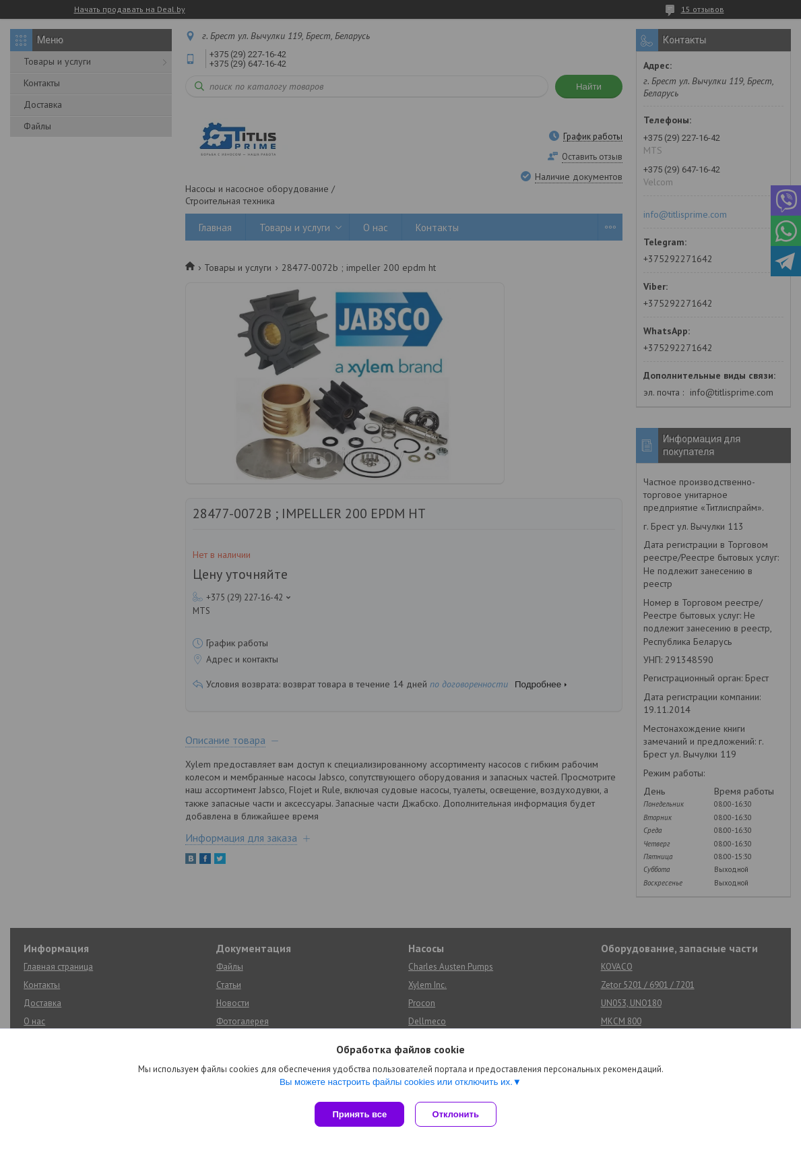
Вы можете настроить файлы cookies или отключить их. (396, 1085)
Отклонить (458, 1114)
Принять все (359, 1114)
